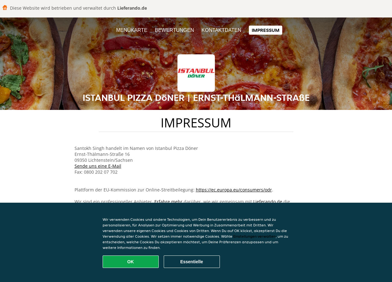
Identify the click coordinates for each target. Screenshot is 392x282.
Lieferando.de (267, 202)
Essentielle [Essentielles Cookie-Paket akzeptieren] (191, 261)
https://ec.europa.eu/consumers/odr (234, 190)
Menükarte (131, 30)
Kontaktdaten (221, 30)
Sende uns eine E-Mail (98, 166)
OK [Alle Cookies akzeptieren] (130, 261)
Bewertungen (174, 30)
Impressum (265, 30)
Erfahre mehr (168, 202)
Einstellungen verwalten (254, 236)
